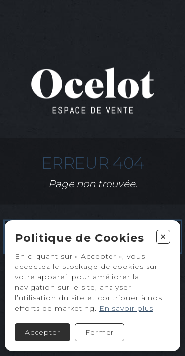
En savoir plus (126, 308)
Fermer (99, 332)
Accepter (42, 332)
